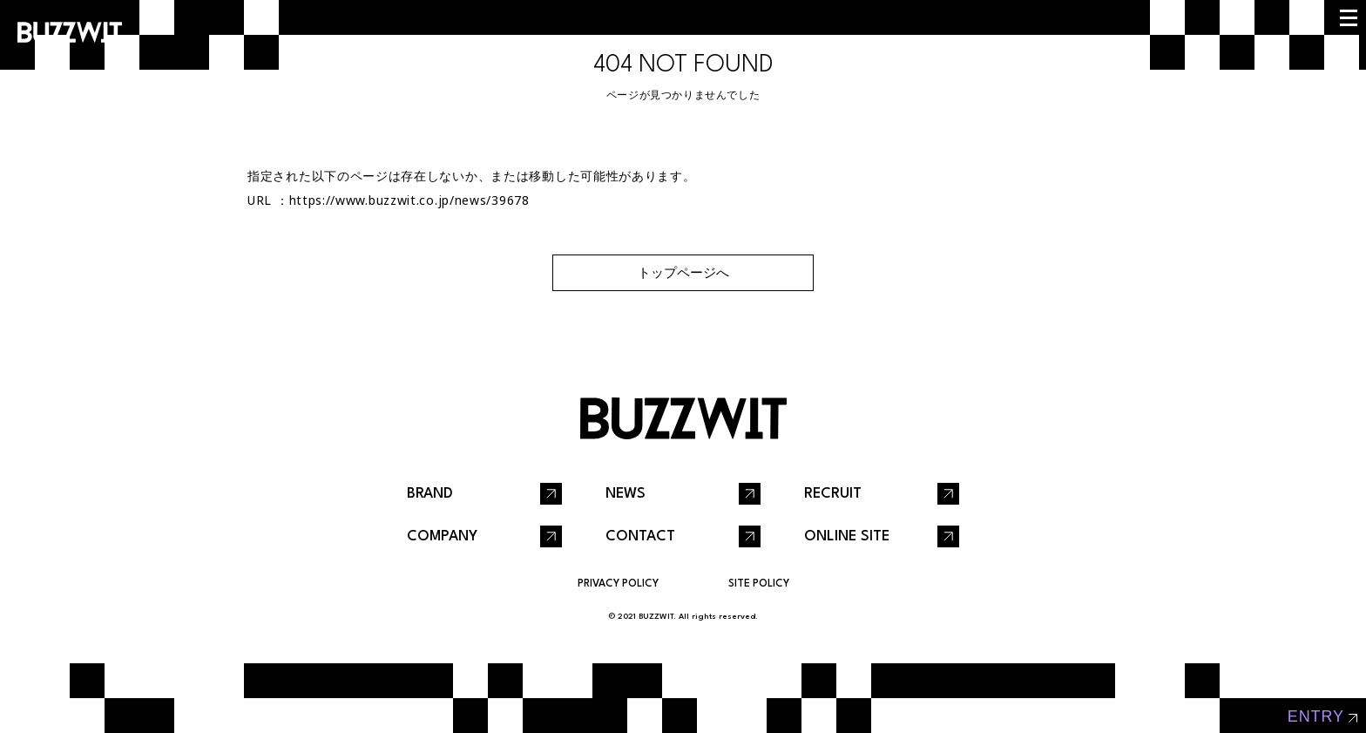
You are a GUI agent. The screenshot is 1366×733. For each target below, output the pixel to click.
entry (1316, 716)
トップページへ (683, 272)
